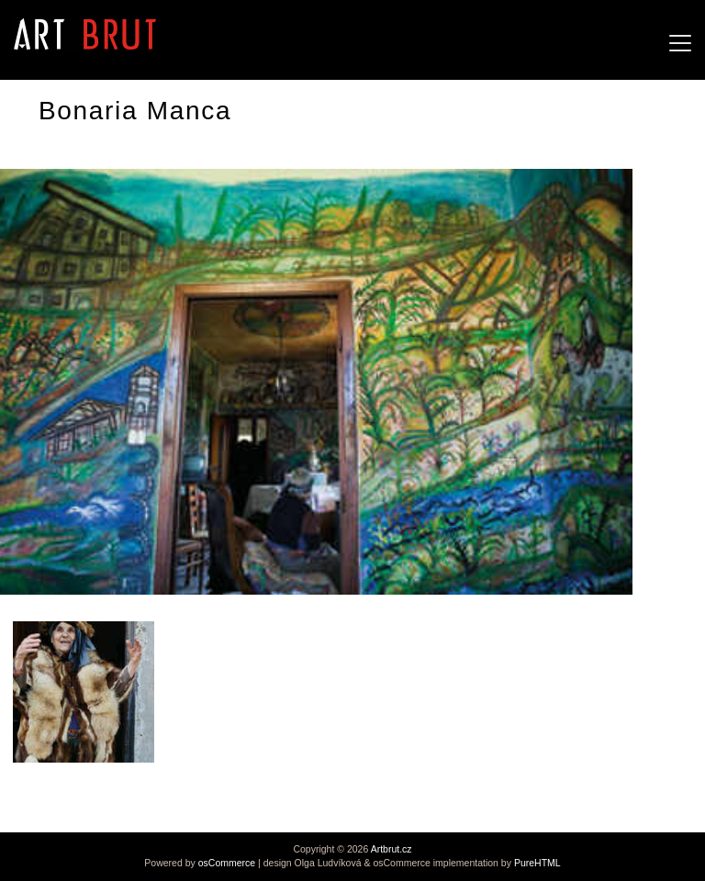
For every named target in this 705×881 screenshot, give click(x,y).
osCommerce (226, 862)
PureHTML (537, 862)
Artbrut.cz (391, 848)
